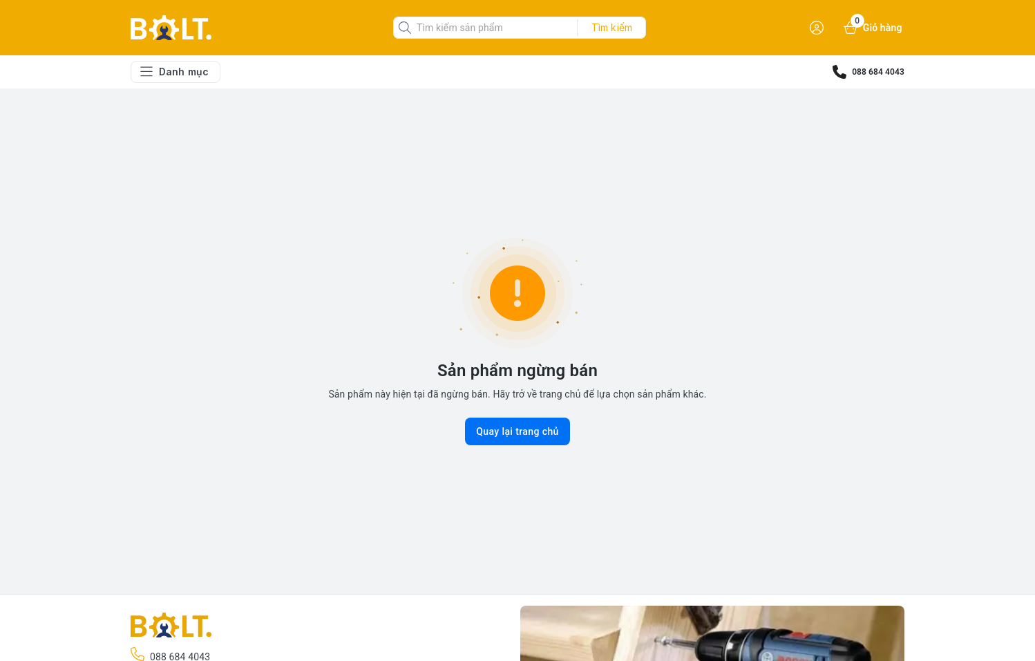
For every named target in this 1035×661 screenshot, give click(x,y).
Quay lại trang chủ (517, 431)
